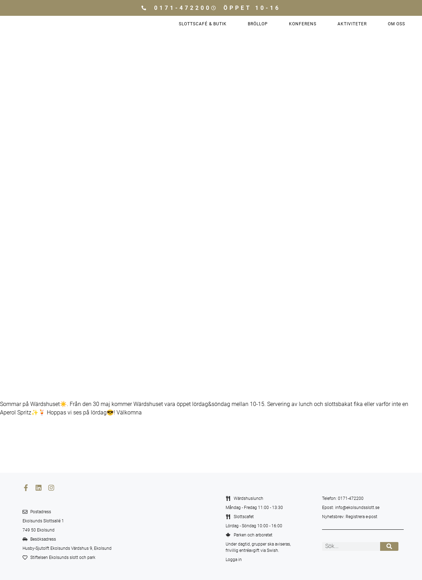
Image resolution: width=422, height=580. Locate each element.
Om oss (396, 23)
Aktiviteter (352, 23)
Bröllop (258, 23)
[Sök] (389, 546)
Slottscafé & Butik (203, 23)
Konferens (302, 23)
